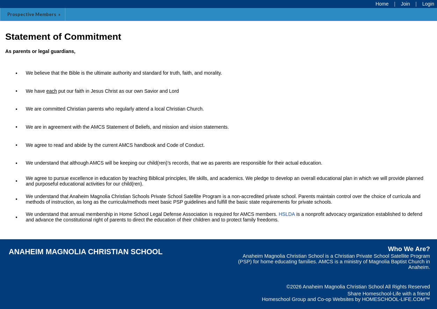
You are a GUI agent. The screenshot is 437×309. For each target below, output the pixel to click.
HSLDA (287, 214)
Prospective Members (34, 14)
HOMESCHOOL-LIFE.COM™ (396, 299)
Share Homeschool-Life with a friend (389, 293)
